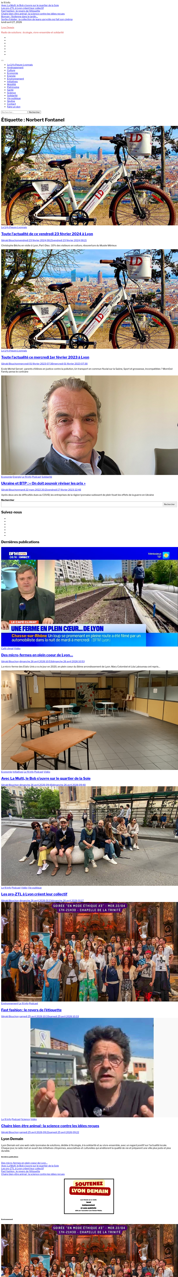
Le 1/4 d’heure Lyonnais (20, 64)
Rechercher (7, 500)
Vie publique (14, 98)
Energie (11, 76)
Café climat (7, 648)
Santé (10, 90)
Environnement (15, 78)
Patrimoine (13, 87)
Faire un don (13, 106)
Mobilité (11, 84)
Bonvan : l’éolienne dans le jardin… (19, 16)
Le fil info (27, 477)
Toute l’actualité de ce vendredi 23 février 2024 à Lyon (47, 234)
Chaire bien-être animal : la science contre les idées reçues (33, 13)
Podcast (36, 477)
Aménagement (15, 67)
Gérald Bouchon (10, 240)
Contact (11, 104)
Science (11, 92)
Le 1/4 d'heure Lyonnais (14, 227)
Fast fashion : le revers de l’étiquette (20, 11)
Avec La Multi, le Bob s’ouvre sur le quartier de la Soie (30, 5)
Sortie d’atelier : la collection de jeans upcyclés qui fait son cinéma (36, 19)
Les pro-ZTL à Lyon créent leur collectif (22, 8)
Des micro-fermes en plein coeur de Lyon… (37, 655)
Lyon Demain (7, 27)
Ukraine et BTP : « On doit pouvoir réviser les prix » (43, 483)
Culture (11, 70)
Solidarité (12, 95)
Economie (12, 73)
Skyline (11, 101)
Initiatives (12, 81)
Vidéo (17, 648)
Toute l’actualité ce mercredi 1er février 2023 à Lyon (45, 357)
